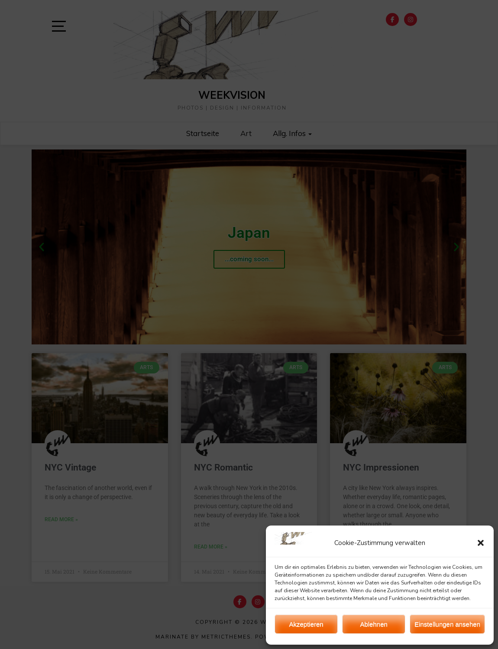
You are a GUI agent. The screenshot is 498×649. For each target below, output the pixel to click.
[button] (480, 543)
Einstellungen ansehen (447, 624)
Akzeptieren (306, 624)
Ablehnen (373, 624)
